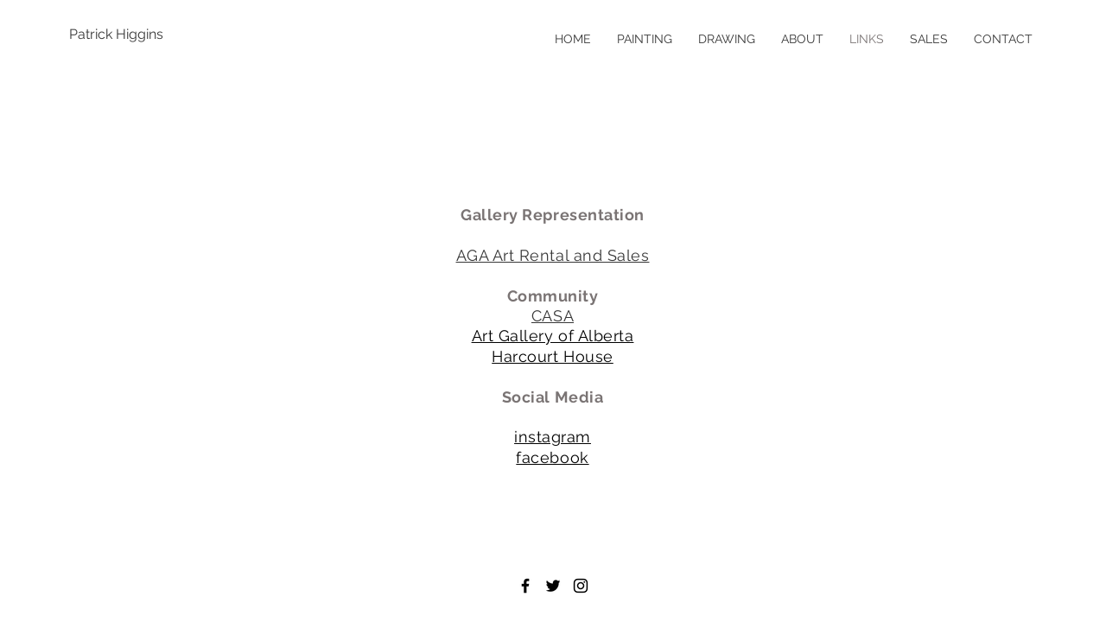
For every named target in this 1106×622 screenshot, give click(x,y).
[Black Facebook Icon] (525, 585)
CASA (552, 316)
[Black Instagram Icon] (580, 585)
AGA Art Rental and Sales (553, 255)
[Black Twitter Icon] (553, 585)
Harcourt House (552, 356)
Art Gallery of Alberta (553, 336)
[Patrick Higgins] (125, 34)
